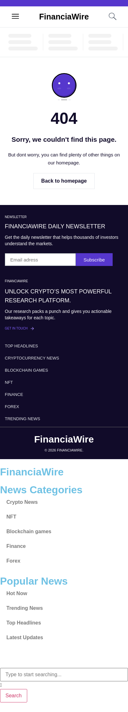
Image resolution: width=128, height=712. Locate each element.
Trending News (22, 418)
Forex (12, 406)
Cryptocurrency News (32, 358)
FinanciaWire (64, 16)
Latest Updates (24, 637)
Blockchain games (26, 370)
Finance (14, 394)
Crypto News (22, 502)
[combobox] (64, 674)
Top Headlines (21, 346)
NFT (9, 382)
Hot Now (16, 593)
